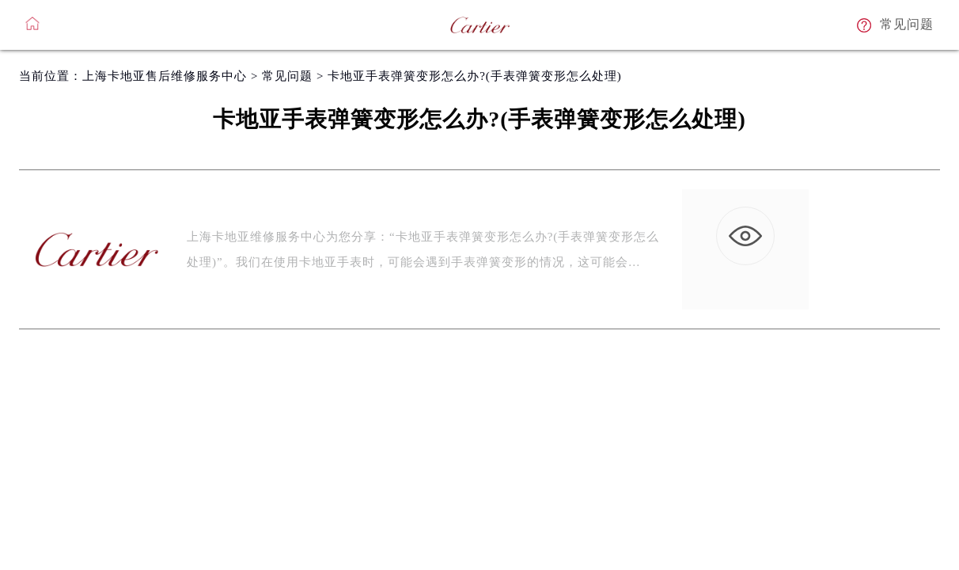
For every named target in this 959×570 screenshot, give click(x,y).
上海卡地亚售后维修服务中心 (164, 76)
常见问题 (287, 76)
